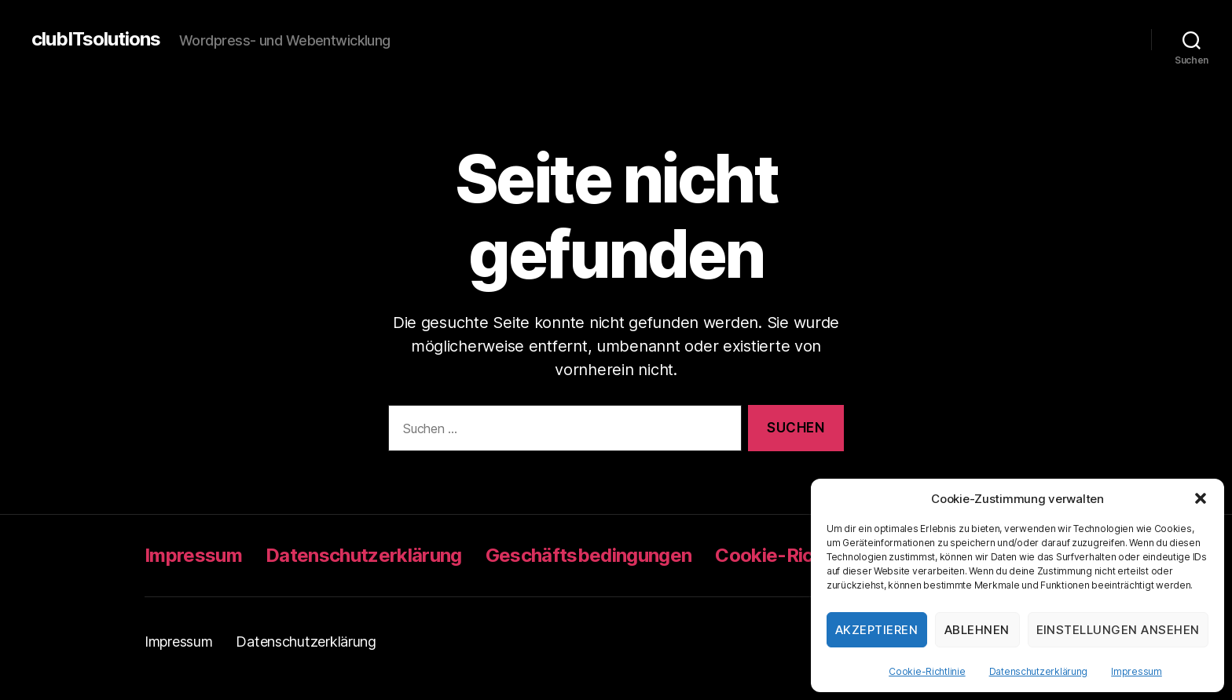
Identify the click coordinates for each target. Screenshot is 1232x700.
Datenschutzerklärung (1038, 671)
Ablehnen (977, 629)
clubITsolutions (95, 39)
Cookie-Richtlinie (927, 671)
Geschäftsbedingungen (589, 555)
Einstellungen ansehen (1118, 629)
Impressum (1136, 671)
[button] (1200, 498)
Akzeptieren (876, 629)
